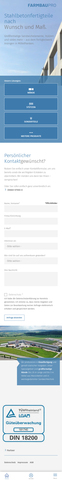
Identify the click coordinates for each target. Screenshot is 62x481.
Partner (11, 450)
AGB (32, 462)
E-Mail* (7, 228)
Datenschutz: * (16, 294)
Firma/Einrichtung (12, 216)
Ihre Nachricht (10, 270)
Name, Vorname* (12, 203)
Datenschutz (10, 462)
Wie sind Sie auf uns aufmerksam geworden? (24, 255)
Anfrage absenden (14, 318)
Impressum (23, 462)
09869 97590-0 (15, 190)
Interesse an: (10, 241)
